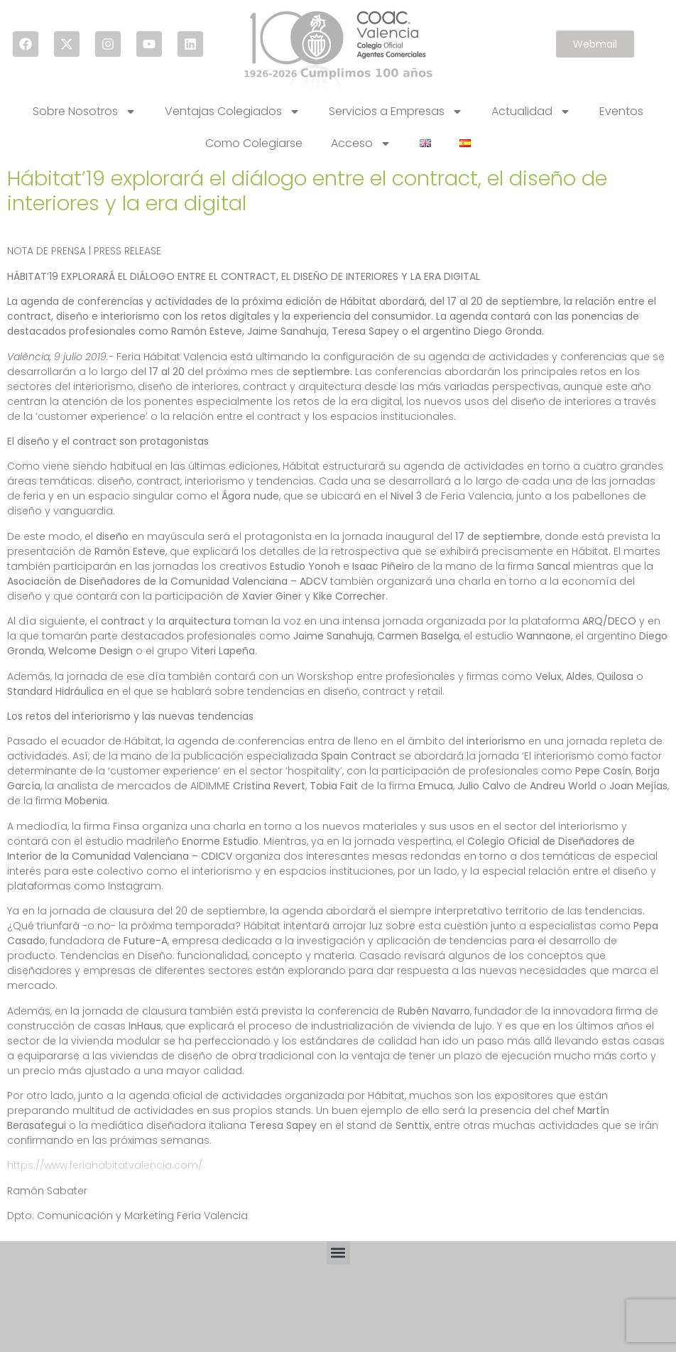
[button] (338, 1253)
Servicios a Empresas (396, 111)
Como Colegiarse (253, 143)
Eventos (621, 111)
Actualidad (531, 111)
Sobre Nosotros (84, 111)
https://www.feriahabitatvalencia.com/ (104, 1165)
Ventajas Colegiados (232, 111)
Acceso (361, 143)
